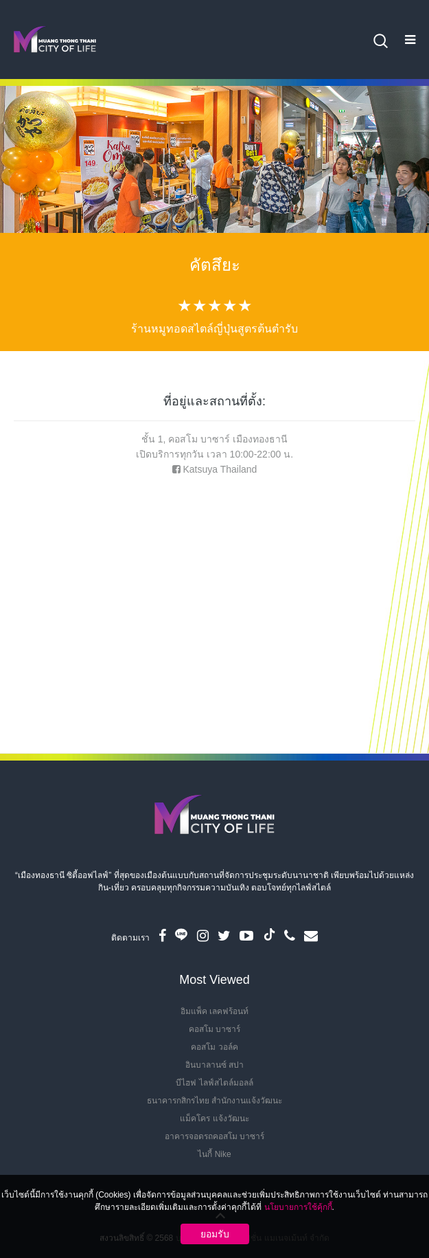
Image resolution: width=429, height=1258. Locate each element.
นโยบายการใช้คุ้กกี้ (298, 1207)
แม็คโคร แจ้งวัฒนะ (214, 1118)
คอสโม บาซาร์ (214, 1029)
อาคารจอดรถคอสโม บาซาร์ (214, 1136)
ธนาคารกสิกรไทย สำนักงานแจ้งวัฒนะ (214, 1100)
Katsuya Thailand (220, 469)
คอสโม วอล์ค (214, 1047)
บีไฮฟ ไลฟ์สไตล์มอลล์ (214, 1083)
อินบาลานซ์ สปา (214, 1065)
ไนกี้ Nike (214, 1154)
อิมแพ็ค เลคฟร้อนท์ (214, 1011)
